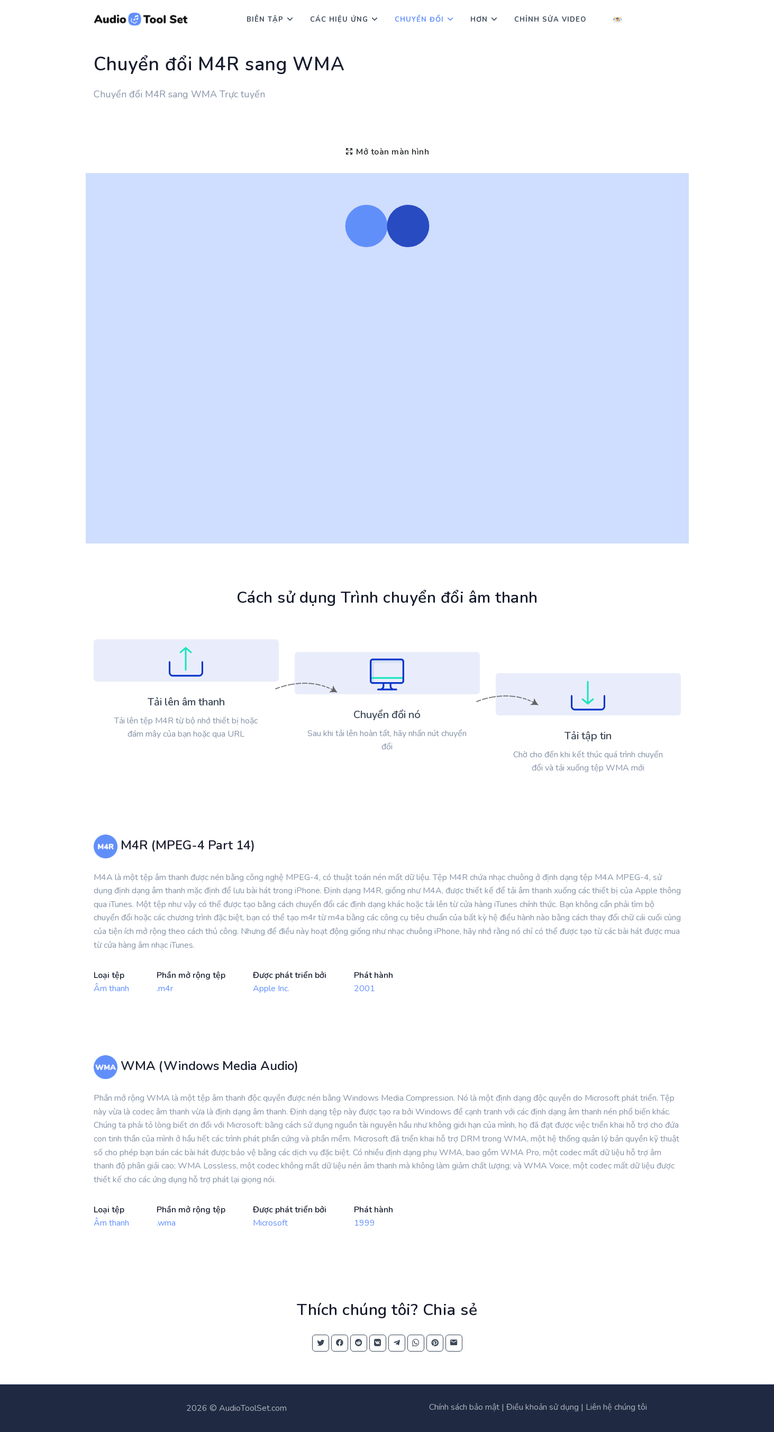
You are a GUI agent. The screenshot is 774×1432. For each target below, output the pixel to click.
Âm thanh (111, 988)
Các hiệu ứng (339, 19)
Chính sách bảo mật (464, 1407)
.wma (166, 1223)
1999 (364, 1223)
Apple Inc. (271, 988)
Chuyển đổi (419, 19)
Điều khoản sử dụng (542, 1407)
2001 (364, 988)
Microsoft (270, 1223)
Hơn (479, 19)
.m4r (165, 988)
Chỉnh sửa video (550, 19)
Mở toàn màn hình (387, 152)
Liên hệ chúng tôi (616, 1407)
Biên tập (265, 19)
